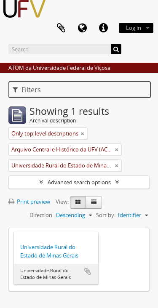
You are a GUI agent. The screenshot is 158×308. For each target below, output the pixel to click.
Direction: (41, 215)
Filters (27, 89)
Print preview (29, 201)
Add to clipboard (87, 271)
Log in (133, 28)
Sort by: (105, 215)
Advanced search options (79, 182)
